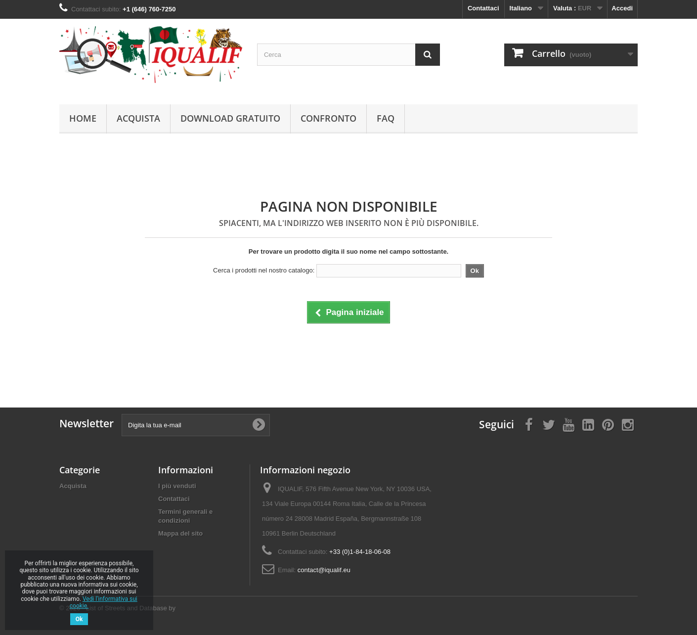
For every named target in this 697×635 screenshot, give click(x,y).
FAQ (385, 118)
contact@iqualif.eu (324, 570)
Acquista (138, 118)
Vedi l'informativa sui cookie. (103, 602)
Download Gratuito (230, 118)
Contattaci (483, 8)
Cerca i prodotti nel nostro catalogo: (263, 270)
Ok (79, 619)
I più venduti (177, 486)
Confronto (328, 118)
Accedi (622, 8)
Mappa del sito (180, 533)
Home (82, 118)
